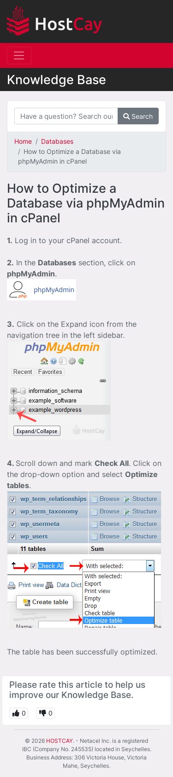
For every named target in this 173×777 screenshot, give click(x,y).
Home (23, 141)
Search (138, 116)
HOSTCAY (59, 740)
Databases (57, 141)
